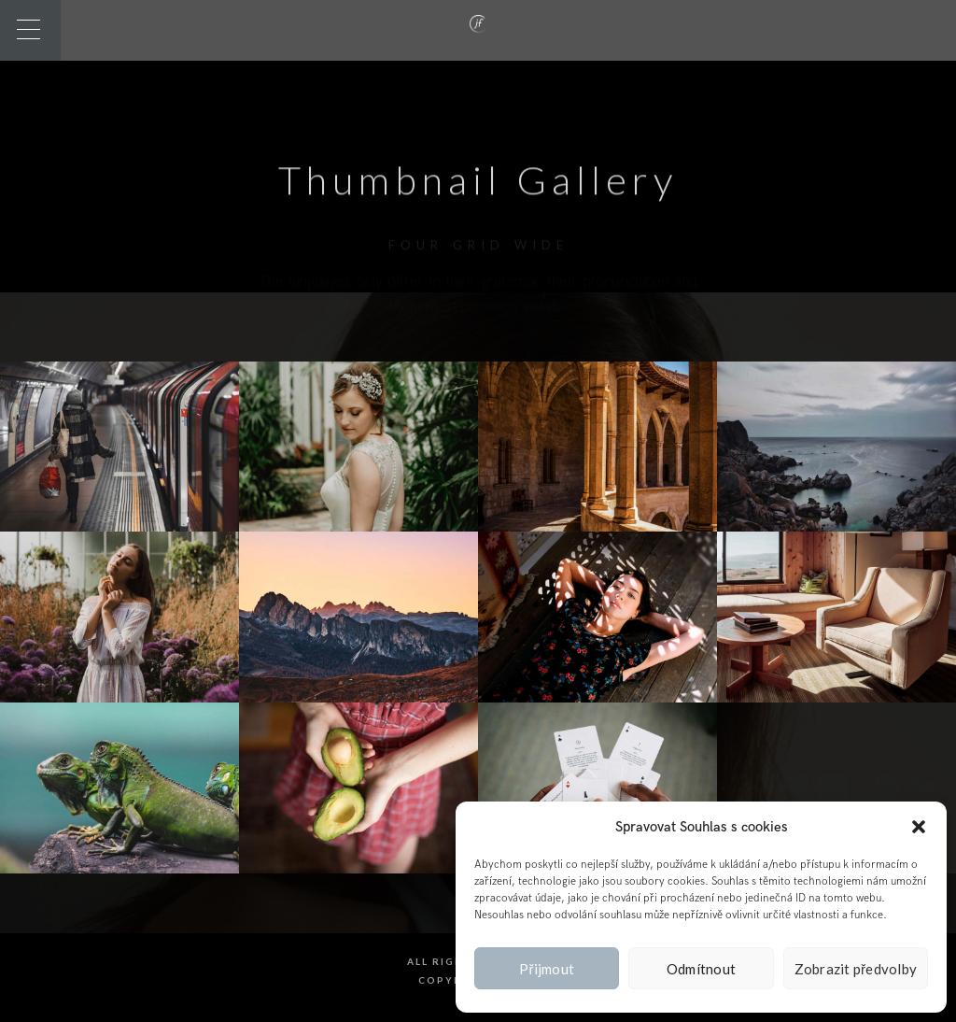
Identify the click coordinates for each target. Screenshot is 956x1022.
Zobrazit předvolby (856, 968)
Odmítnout (701, 968)
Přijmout (546, 968)
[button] (918, 826)
